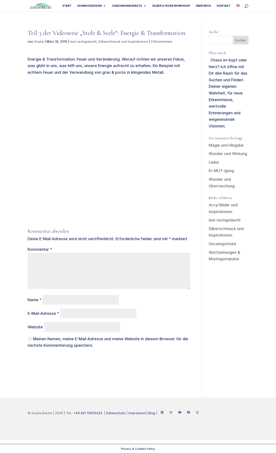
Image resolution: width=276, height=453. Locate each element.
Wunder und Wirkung (228, 153)
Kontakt (224, 5)
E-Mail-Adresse (43, 313)
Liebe (214, 162)
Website (35, 327)
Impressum (137, 413)
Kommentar (40, 249)
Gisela (39, 41)
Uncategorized (222, 243)
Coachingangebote (127, 5)
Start (66, 5)
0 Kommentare (161, 41)
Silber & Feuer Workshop (171, 5)
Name (34, 300)
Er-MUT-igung (221, 170)
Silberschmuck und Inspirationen (123, 41)
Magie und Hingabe (226, 145)
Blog (151, 413)
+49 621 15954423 (88, 413)
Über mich (203, 5)
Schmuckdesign (89, 5)
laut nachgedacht (83, 41)
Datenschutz (115, 413)
